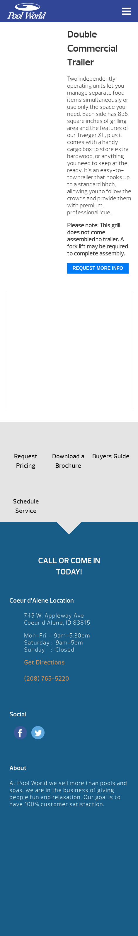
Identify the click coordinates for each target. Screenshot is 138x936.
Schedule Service (26, 506)
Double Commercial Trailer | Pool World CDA (26, 11)
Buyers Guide (111, 456)
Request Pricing (26, 461)
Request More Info (98, 268)
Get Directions (44, 662)
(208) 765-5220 (46, 678)
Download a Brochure (68, 461)
